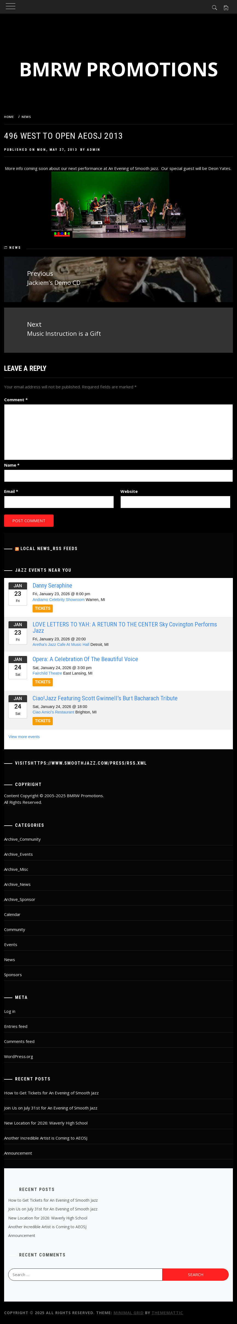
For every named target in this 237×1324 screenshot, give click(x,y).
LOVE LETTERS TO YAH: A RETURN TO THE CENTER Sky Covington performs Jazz (125, 627)
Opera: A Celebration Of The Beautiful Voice (85, 659)
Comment (16, 399)
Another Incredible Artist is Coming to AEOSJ (45, 1138)
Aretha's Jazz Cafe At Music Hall (61, 644)
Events (10, 944)
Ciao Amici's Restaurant (53, 712)
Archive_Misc (16, 869)
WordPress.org (18, 1056)
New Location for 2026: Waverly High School (46, 1123)
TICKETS (42, 608)
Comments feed (19, 1041)
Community (14, 929)
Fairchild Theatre (47, 673)
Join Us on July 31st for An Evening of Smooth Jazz (50, 1108)
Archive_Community (22, 839)
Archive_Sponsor (19, 899)
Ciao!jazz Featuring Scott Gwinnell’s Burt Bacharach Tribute (105, 698)
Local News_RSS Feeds (49, 548)
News (15, 248)
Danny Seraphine (52, 585)
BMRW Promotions (118, 69)
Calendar (12, 914)
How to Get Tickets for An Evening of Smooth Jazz (51, 1092)
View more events (24, 737)
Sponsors (13, 974)
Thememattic (167, 1312)
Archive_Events (18, 854)
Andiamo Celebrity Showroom (59, 599)
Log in (9, 1011)
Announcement (18, 1153)
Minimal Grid (129, 1312)
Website (129, 491)
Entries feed (15, 1026)
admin (93, 150)
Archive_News (17, 884)
